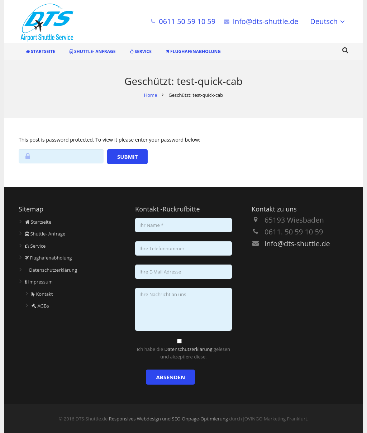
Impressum (39, 282)
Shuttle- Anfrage (45, 233)
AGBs (40, 306)
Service (35, 246)
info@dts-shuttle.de (266, 21)
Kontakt (42, 294)
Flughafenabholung (48, 257)
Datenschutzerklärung (51, 270)
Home (150, 95)
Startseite (38, 222)
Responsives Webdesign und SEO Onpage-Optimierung (168, 418)
